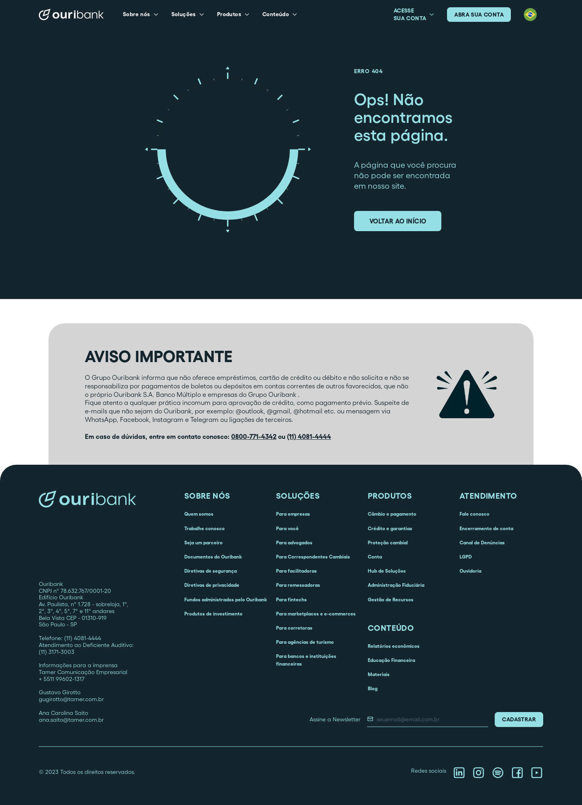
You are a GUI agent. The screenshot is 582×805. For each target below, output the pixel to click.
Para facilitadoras (296, 570)
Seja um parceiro (203, 542)
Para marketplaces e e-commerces (316, 613)
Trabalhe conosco (204, 528)
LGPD (466, 556)
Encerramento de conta (486, 528)
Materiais (379, 674)
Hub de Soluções (387, 570)
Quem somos (198, 513)
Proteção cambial (388, 542)
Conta (375, 556)
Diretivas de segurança (210, 570)
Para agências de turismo (305, 642)
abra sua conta (479, 14)
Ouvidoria (470, 570)
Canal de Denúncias (482, 542)
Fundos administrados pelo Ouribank (225, 599)
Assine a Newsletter (335, 719)
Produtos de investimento (213, 613)
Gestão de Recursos (390, 599)
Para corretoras (294, 627)
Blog (372, 688)
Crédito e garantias (390, 528)
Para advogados (294, 542)
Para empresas (293, 513)
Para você (287, 528)
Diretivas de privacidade (211, 585)
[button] (140, 14)
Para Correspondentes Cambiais (313, 556)
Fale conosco (474, 513)
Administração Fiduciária (396, 585)
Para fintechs (291, 599)
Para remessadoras (298, 585)
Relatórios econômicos (394, 646)
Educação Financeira (391, 660)
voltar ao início (397, 221)
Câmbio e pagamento (392, 513)
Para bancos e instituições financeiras (306, 659)
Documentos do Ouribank (213, 556)
